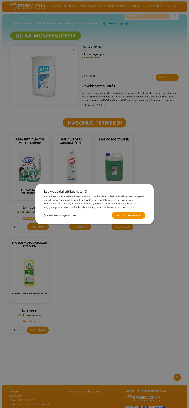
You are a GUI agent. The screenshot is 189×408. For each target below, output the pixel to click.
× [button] (149, 187)
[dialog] (94, 204)
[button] (60, 215)
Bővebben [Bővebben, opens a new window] (132, 207)
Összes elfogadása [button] (128, 215)
